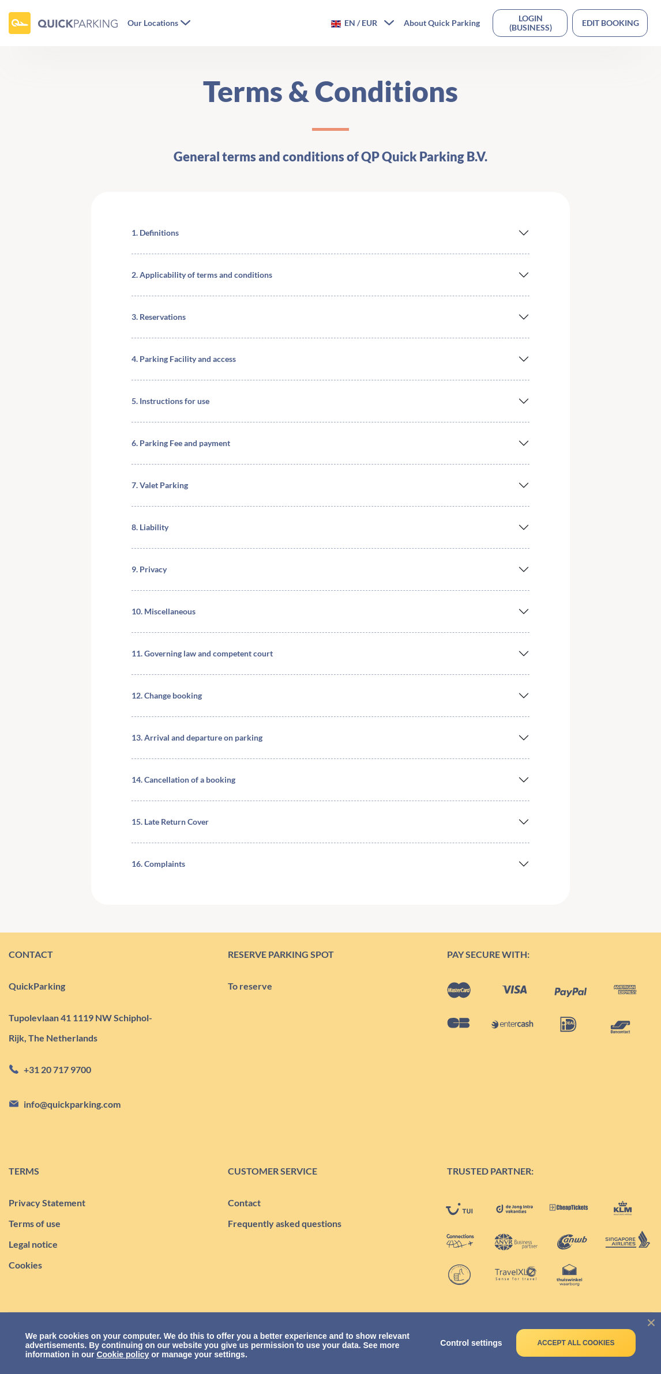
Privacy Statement (47, 1202)
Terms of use (35, 1223)
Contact (244, 1202)
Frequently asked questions (284, 1223)
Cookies (25, 1264)
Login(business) (530, 22)
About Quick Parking (442, 23)
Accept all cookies (575, 1343)
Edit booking (610, 23)
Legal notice (33, 1244)
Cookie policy (122, 1354)
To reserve (250, 985)
